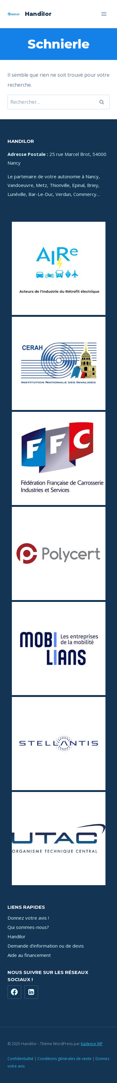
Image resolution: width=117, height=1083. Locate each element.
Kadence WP (92, 1043)
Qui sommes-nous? (28, 927)
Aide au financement (29, 955)
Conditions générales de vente (64, 1058)
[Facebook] (14, 992)
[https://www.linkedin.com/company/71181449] (31, 992)
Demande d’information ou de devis (45, 946)
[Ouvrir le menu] (104, 14)
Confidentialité (20, 1058)
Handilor (16, 936)
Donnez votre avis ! (28, 918)
